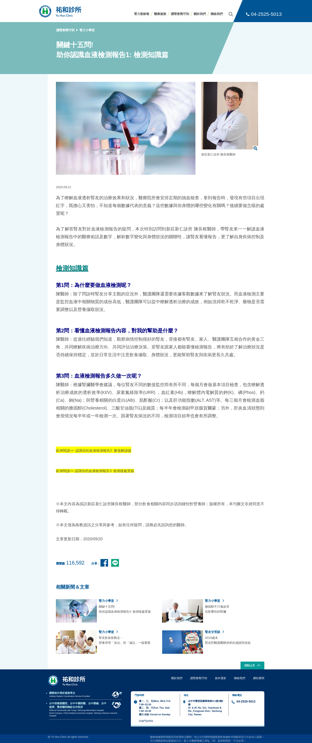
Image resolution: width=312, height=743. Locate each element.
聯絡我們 (217, 14)
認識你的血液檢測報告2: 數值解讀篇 (103, 450)
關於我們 (200, 14)
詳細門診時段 (146, 721)
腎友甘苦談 (214, 631)
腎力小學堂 (87, 30)
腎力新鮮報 (141, 14)
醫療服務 (160, 14)
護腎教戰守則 (180, 14)
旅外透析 (220, 678)
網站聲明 (258, 678)
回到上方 (252, 666)
